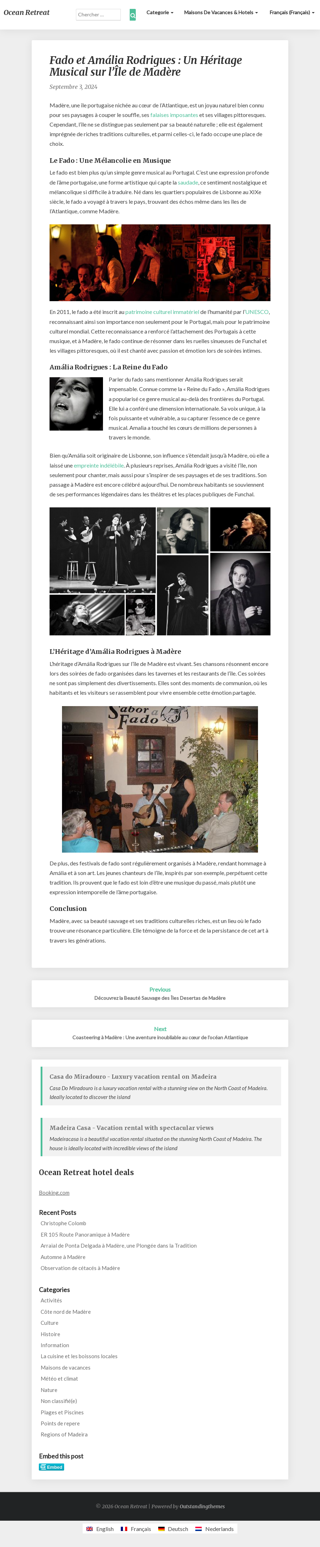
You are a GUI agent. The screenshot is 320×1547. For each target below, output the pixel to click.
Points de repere (60, 1423)
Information (55, 1345)
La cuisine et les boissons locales (79, 1356)
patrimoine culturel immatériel (162, 311)
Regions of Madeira (64, 1434)
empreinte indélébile (99, 465)
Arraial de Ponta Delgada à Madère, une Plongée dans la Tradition (119, 1245)
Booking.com (54, 1192)
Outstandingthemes (202, 1506)
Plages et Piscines (62, 1412)
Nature (49, 1390)
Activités (51, 1300)
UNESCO (257, 311)
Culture (49, 1322)
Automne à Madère (63, 1257)
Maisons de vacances (66, 1367)
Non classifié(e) (59, 1401)
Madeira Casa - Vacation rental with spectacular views (132, 1127)
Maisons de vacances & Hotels (221, 12)
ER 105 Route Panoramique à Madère (85, 1234)
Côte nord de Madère (66, 1311)
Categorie (160, 12)
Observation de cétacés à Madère (80, 1268)
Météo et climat (59, 1378)
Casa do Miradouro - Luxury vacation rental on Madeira (133, 1076)
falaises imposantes (174, 114)
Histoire (50, 1334)
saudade (188, 182)
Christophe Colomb (63, 1223)
